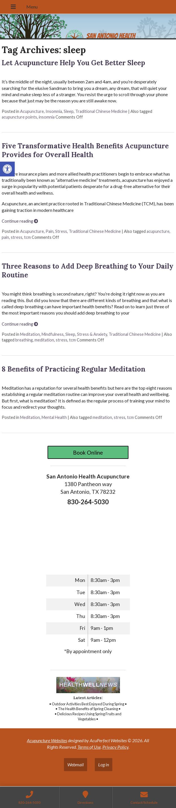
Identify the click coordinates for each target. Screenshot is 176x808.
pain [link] (5, 237)
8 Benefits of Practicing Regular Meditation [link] (73, 369)
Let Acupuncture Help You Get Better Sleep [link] (73, 62)
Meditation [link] (30, 334)
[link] (7, 169)
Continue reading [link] (20, 221)
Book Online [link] (88, 452)
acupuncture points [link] (19, 117)
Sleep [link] (69, 111)
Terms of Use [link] (89, 747)
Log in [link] (103, 764)
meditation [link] (44, 339)
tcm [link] (27, 237)
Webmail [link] (75, 764)
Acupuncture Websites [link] (47, 740)
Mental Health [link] (54, 417)
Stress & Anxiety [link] (92, 334)
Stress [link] (61, 231)
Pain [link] (49, 231)
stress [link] (16, 237)
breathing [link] (24, 339)
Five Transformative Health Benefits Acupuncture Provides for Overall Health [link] (85, 150)
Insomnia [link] (54, 111)
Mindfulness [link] (53, 334)
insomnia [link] (47, 117)
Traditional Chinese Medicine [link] (101, 111)
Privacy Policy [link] (115, 747)
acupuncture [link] (158, 231)
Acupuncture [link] (32, 111)
